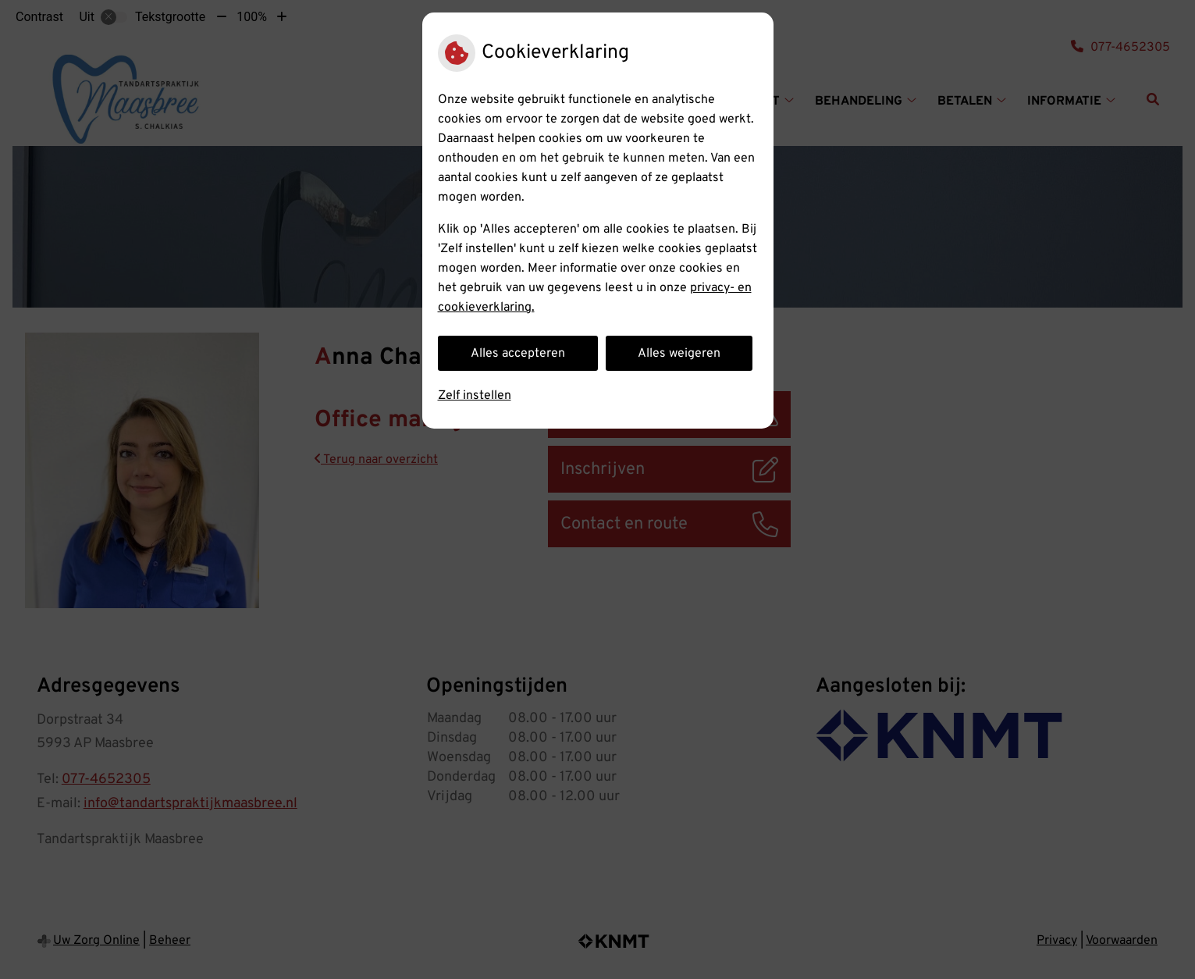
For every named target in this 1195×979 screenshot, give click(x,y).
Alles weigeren (679, 353)
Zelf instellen (474, 396)
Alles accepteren (518, 353)
